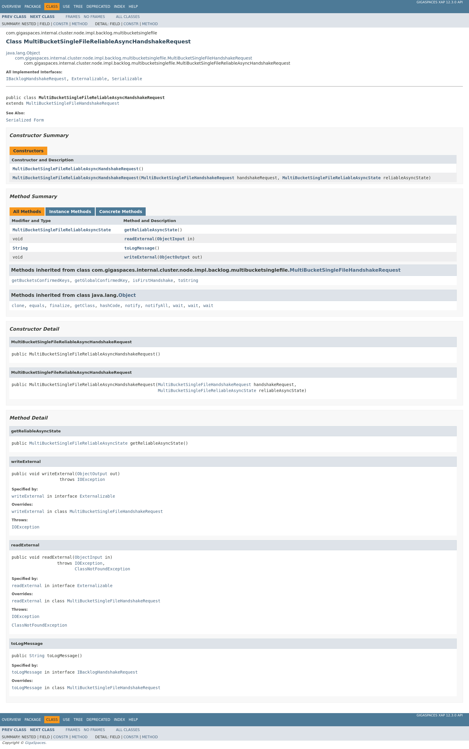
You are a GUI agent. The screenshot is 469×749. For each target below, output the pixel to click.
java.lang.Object (23, 53)
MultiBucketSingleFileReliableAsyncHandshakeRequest (75, 168)
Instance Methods (70, 211)
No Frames (94, 17)
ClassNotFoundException (102, 568)
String (20, 248)
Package (33, 6)
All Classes (128, 17)
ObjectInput (171, 238)
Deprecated (98, 6)
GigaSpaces (35, 743)
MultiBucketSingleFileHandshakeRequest (72, 103)
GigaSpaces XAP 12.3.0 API (440, 2)
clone (18, 305)
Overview (11, 6)
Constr (60, 24)
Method (80, 24)
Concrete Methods (120, 211)
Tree (78, 6)
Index (119, 6)
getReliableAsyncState (150, 229)
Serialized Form (25, 120)
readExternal (139, 238)
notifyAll (156, 305)
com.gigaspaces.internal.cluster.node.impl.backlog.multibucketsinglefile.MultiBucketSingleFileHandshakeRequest (133, 58)
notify (132, 305)
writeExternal (140, 257)
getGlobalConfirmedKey (101, 280)
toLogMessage (139, 248)
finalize (59, 305)
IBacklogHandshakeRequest (36, 78)
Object (127, 295)
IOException (91, 479)
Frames (73, 17)
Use (66, 6)
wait (178, 305)
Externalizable (89, 78)
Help (133, 6)
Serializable (127, 78)
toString (188, 280)
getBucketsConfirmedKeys (41, 280)
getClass (85, 305)
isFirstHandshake (153, 280)
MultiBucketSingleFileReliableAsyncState (331, 177)
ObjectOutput (175, 257)
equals (37, 305)
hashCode (110, 305)
